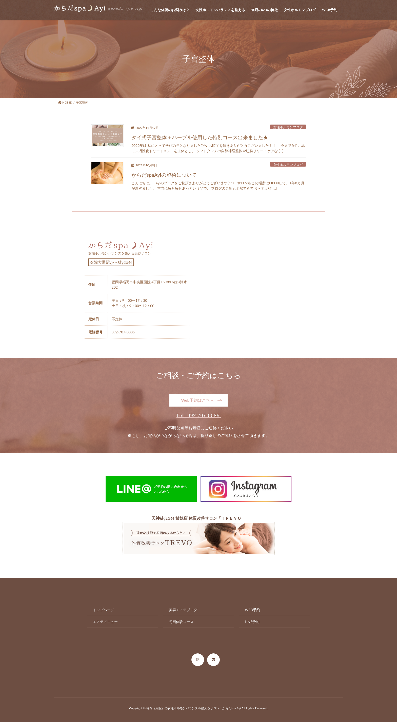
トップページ (103, 610)
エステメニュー (105, 621)
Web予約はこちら (197, 400)
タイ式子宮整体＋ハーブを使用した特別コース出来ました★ (199, 137)
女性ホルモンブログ (288, 127)
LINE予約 (252, 621)
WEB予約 (252, 610)
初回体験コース (181, 621)
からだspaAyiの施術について (164, 175)
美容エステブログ (183, 610)
